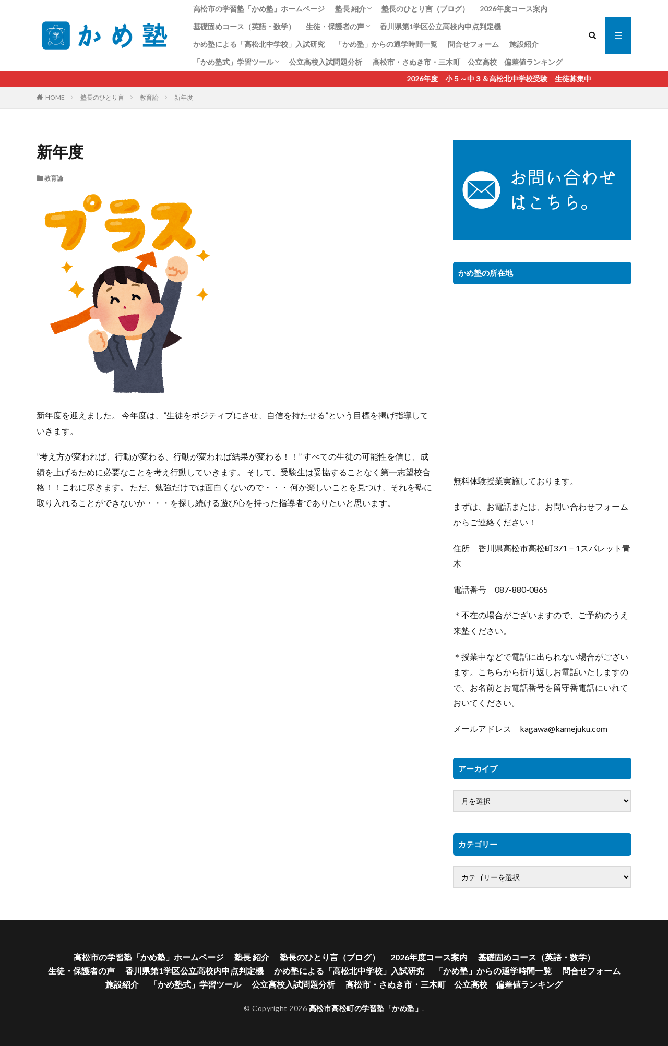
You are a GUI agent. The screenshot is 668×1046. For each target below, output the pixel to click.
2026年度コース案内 (513, 8)
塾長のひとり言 (102, 97)
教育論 (149, 97)
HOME (55, 97)
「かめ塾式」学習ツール (233, 61)
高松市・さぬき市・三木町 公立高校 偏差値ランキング (468, 61)
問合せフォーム (473, 44)
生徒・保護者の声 (335, 26)
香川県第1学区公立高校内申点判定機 (440, 26)
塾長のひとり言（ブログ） (425, 8)
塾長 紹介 (350, 8)
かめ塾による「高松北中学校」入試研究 (259, 44)
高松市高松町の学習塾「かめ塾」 (366, 1008)
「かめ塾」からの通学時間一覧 (386, 44)
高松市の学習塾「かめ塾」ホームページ (259, 8)
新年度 (183, 97)
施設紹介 (524, 44)
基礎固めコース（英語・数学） (244, 26)
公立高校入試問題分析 (325, 61)
